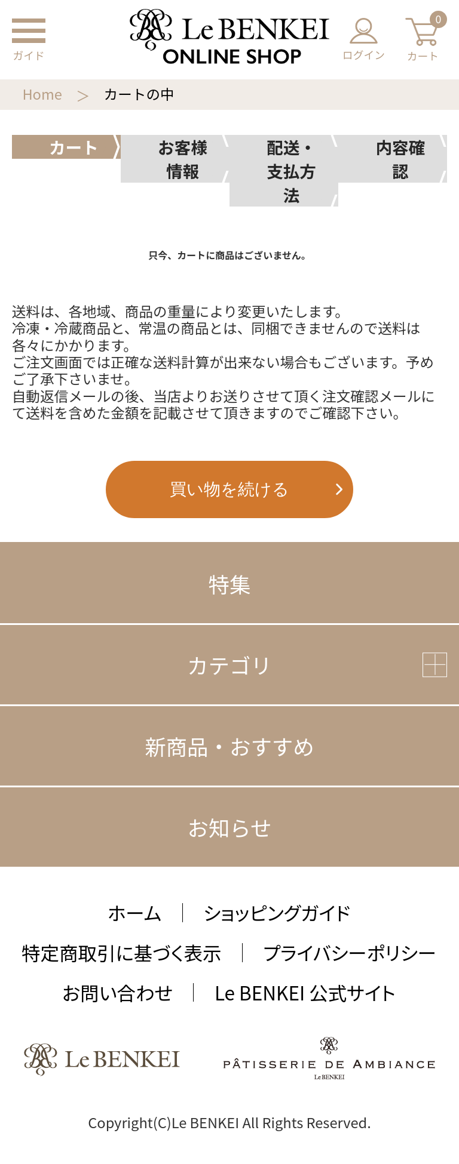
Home (42, 94)
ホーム (134, 912)
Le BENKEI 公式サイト (305, 992)
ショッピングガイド (276, 912)
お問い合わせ (117, 992)
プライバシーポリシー (349, 952)
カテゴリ (229, 664)
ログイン (363, 39)
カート (422, 39)
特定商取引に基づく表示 (121, 952)
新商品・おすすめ (229, 746)
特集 (230, 583)
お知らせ (229, 827)
